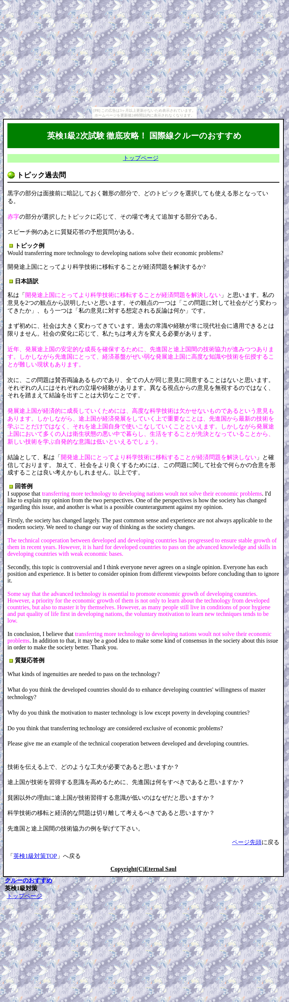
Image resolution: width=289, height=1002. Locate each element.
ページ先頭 (247, 842)
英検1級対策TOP (35, 856)
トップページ (141, 158)
